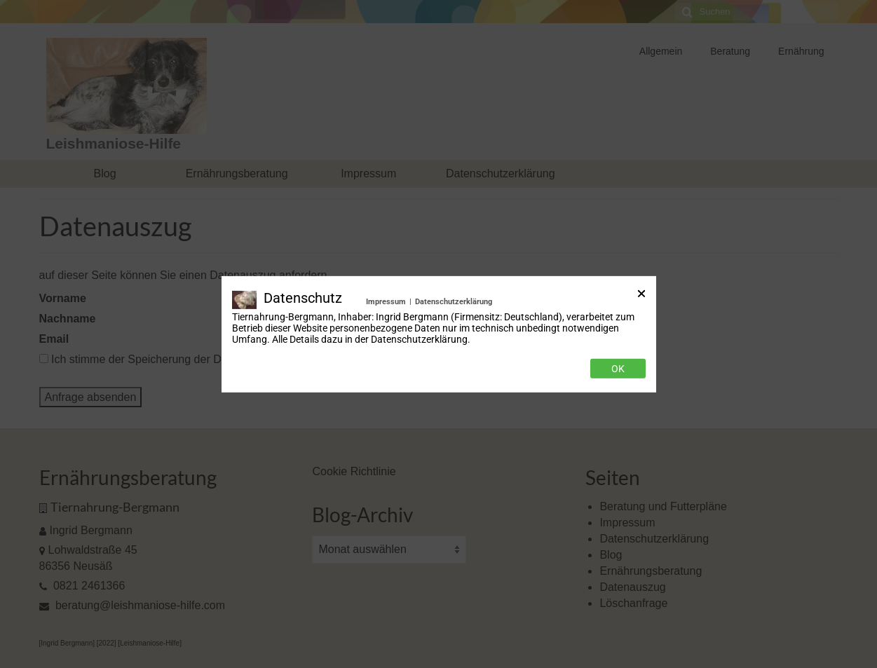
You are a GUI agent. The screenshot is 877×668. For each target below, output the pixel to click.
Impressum (386, 301)
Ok (618, 368)
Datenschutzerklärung (453, 301)
